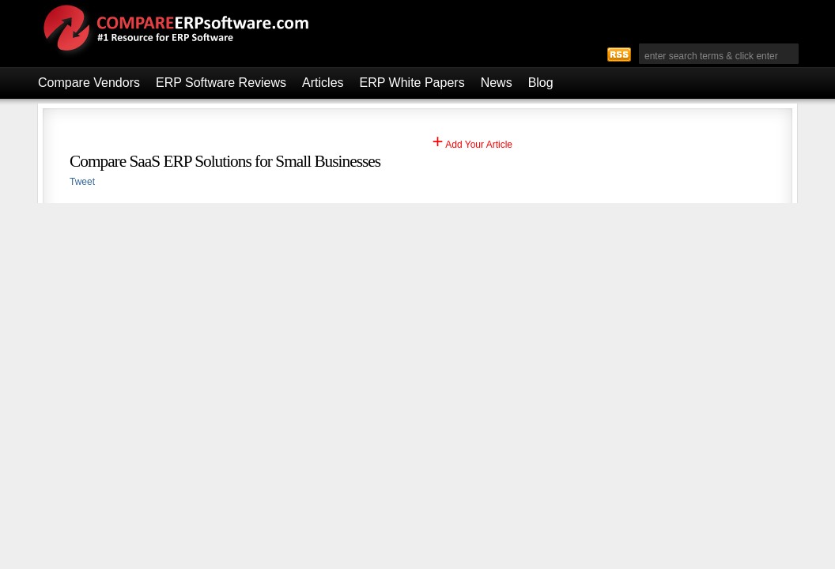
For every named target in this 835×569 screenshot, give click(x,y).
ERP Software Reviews (221, 82)
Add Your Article (472, 144)
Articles (322, 82)
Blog (541, 82)
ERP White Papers (412, 82)
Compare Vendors (89, 82)
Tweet (82, 181)
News (496, 82)
